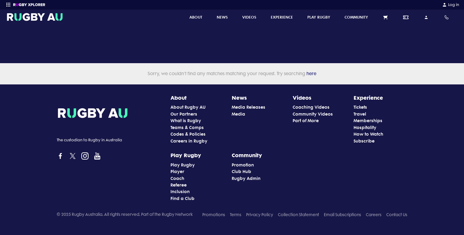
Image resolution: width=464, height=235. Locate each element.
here (310, 73)
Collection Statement (298, 214)
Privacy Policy (259, 214)
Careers (373, 214)
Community (247, 155)
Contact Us (396, 214)
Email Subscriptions (342, 214)
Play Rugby (185, 155)
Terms (235, 214)
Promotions (213, 214)
